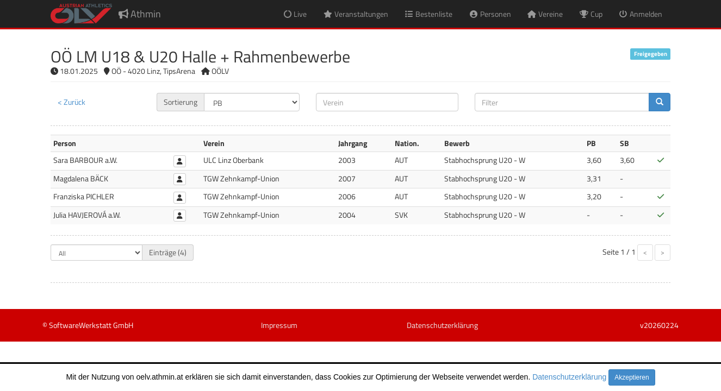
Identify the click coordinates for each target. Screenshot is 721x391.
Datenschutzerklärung (569, 377)
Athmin (140, 14)
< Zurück (71, 102)
